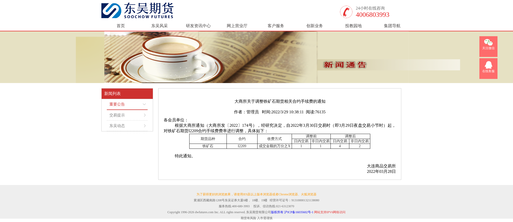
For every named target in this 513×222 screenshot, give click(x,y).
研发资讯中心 (198, 26)
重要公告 (117, 104)
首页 (121, 26)
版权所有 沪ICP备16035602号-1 (292, 212)
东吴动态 (117, 126)
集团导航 (392, 26)
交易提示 (117, 115)
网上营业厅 (237, 26)
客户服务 (276, 26)
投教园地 (353, 26)
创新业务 (314, 26)
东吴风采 (159, 26)
